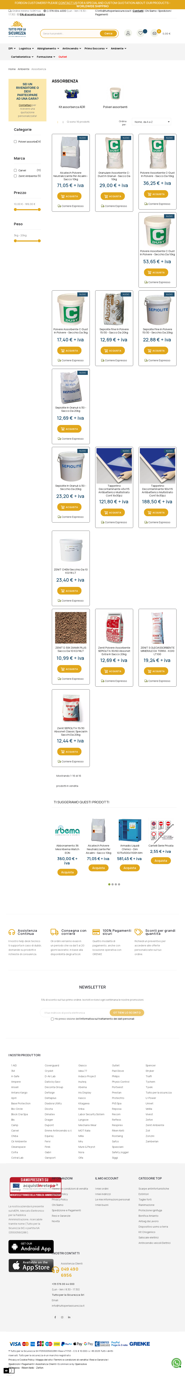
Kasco (82, 1098)
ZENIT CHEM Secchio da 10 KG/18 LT (71, 571)
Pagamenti (101, 14)
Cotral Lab (17, 1157)
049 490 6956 (69, 1272)
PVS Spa (116, 1103)
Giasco (82, 1065)
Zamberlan (152, 1141)
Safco (115, 1141)
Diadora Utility (53, 1103)
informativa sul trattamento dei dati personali (107, 1018)
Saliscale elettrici (149, 1237)
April (13, 1098)
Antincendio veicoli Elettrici (155, 1243)
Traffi (149, 1076)
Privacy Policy (60, 1199)
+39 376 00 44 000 (63, 1284)
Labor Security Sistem (91, 1114)
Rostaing (117, 1136)
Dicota (49, 1109)
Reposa (116, 1109)
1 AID (14, 1065)
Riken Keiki (28, 1367)
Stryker (150, 1071)
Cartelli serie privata (161, 845)
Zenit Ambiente (29, 176)
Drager (49, 1119)
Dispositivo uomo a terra (153, 1226)
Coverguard (52, 1065)
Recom (116, 1114)
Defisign (50, 1092)
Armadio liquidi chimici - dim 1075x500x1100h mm (130, 849)
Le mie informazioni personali (112, 1199)
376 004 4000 (57, 10)
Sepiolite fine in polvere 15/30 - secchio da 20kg (157, 331)
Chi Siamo (151, 10)
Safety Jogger (120, 1152)
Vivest (149, 1114)
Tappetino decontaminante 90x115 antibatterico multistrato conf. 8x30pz (157, 490)
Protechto (118, 1098)
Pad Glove (118, 1071)
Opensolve (81, 1364)
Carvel (29, 170)
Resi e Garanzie (61, 1215)
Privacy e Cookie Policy (21, 1359)
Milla (81, 1136)
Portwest (117, 1087)
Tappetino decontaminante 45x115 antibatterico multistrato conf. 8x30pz (114, 490)
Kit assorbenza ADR (72, 107)
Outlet (116, 1065)
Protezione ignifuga (150, 1210)
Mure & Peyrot (86, 1146)
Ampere (16, 1081)
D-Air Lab (50, 1076)
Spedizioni (164, 10)
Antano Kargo (19, 1092)
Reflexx (116, 1119)
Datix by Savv (52, 1081)
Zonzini (150, 1136)
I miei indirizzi (103, 1194)
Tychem (150, 1081)
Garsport (50, 1157)
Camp (14, 1125)
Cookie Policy (60, 1194)
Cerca (108, 33)
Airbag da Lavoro (149, 1221)
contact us (67, 3)
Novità (56, 1221)
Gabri (48, 1152)
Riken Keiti (118, 1130)
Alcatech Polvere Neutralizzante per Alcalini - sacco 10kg (70, 176)
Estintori (144, 1194)
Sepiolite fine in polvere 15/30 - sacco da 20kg (114, 331)
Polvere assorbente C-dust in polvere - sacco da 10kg (157, 174)
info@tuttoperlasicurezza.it (114, 10)
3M (13, 1071)
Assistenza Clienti (46, 1364)
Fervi (47, 1141)
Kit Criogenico (147, 1232)
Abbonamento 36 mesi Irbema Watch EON (67, 849)
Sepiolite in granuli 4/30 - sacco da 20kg (70, 409)
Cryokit (49, 1071)
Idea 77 (82, 1071)
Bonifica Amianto (148, 1215)
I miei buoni (101, 1205)
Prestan (116, 1092)
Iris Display (84, 1092)
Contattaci (25, 105)
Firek (47, 1146)
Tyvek (149, 1087)
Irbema (82, 1087)
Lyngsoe (83, 1119)
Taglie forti (145, 1199)
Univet (149, 1103)
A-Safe (15, 1076)
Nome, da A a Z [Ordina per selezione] (153, 122)
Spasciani (117, 1146)
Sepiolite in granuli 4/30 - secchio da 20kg (70, 487)
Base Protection (21, 1103)
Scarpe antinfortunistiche (154, 1188)
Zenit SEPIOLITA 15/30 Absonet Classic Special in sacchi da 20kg (70, 731)
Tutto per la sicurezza (159, 1092)
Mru (80, 1141)
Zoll (148, 1130)
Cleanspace (18, 1146)
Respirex (117, 1125)
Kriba (81, 1109)
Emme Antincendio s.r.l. (58, 1130)
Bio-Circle (17, 1109)
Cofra (14, 1152)
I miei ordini (101, 1188)
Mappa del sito (44, 1359)
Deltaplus (50, 1098)
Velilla (149, 1109)
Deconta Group (54, 1087)
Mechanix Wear (87, 1125)
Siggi (115, 1157)
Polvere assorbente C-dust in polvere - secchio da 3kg (70, 331)
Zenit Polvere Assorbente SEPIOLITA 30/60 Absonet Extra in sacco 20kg (114, 651)
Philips (116, 1076)
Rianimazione (146, 1205)
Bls (13, 1119)
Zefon (149, 1119)
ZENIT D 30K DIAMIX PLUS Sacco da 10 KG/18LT (70, 649)
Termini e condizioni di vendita (70, 1188)
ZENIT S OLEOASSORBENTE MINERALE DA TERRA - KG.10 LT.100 (158, 651)
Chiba (14, 1136)
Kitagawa (83, 1103)
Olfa (80, 1157)
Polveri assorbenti (29, 141)
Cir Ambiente (19, 1141)
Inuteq (82, 1081)
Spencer (151, 1065)
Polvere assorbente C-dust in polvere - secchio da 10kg (157, 252)
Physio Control (120, 1081)
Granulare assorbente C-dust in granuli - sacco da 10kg (114, 176)
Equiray (49, 1136)
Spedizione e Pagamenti (66, 1210)
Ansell (14, 1087)
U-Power (151, 1098)
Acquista (67, 872)
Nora (81, 1152)
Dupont (49, 1125)
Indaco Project (87, 1076)
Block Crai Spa (19, 1114)
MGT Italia (84, 1130)
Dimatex (50, 1114)
